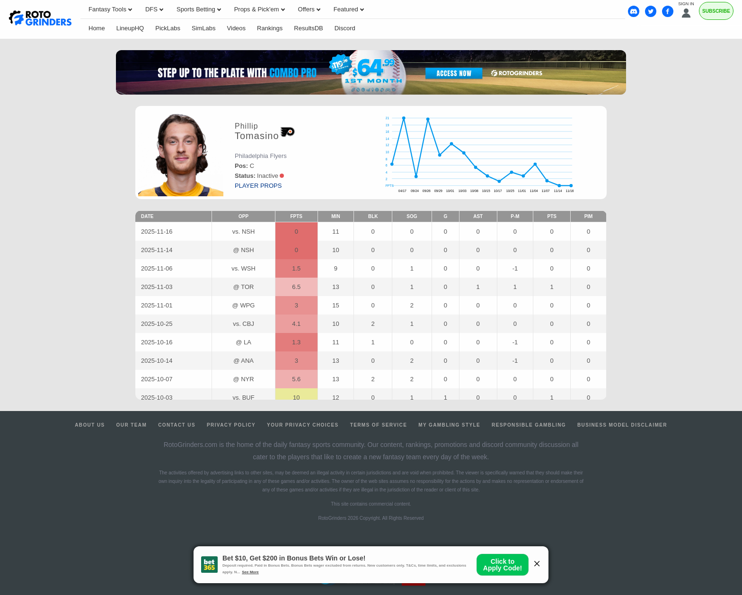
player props (258, 185)
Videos (236, 28)
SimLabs (204, 28)
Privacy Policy (231, 425)
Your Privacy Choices (303, 425)
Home (96, 28)
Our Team (131, 425)
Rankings (270, 28)
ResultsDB (308, 28)
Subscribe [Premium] (716, 11)
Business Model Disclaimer (622, 425)
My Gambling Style (449, 425)
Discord (345, 28)
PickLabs (167, 28)
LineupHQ (130, 28)
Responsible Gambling (529, 425)
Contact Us (176, 425)
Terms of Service (378, 425)
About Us (90, 425)
